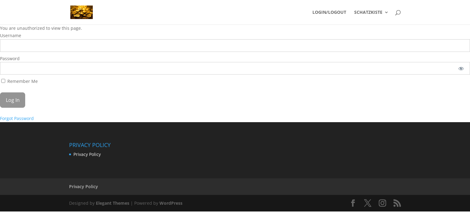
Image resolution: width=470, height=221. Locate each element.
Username (10, 35)
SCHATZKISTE (368, 12)
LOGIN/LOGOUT (329, 12)
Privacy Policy (87, 154)
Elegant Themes (112, 203)
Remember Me (19, 81)
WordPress (170, 203)
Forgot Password (17, 118)
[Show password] (461, 68)
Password (10, 58)
